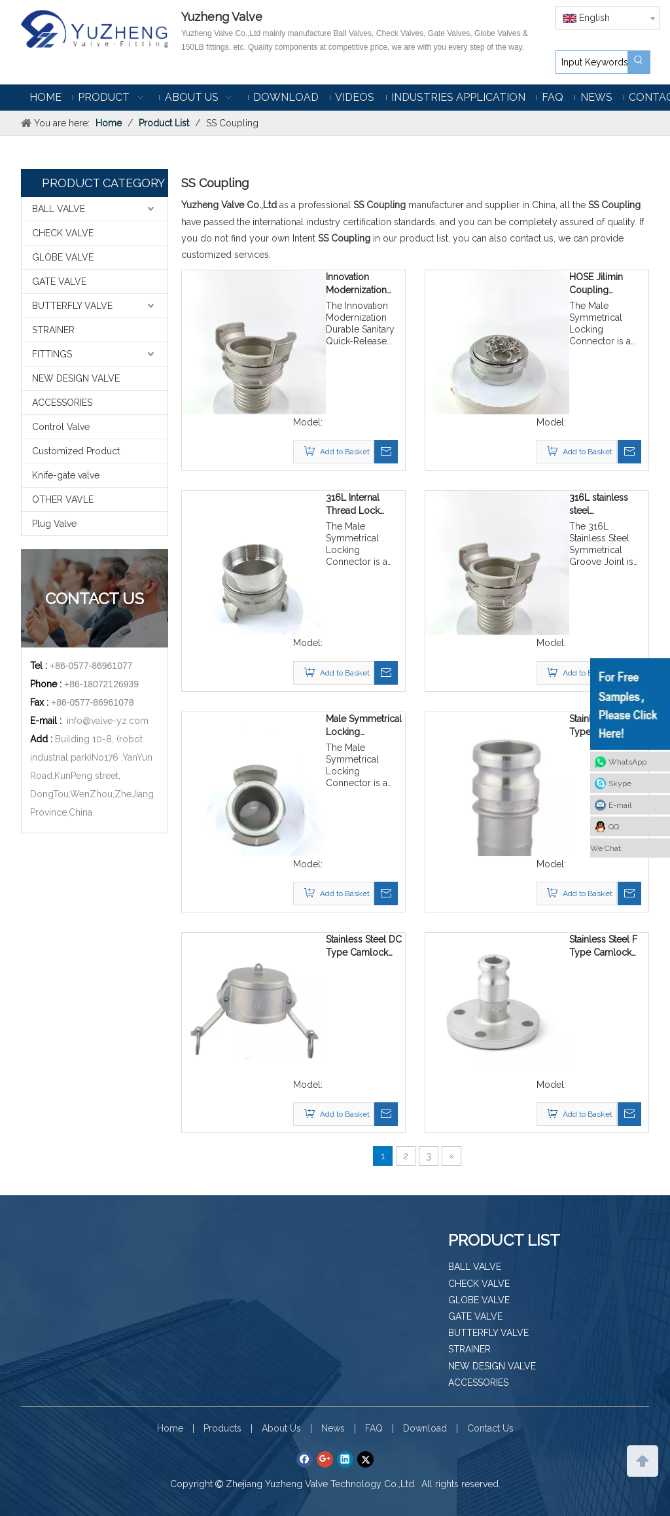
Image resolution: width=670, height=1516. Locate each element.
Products (222, 1428)
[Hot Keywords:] (638, 62)
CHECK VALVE (63, 233)
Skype (619, 783)
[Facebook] (304, 1459)
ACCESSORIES (62, 402)
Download (425, 1428)
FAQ (374, 1428)
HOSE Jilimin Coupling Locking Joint (597, 284)
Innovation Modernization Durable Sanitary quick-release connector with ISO (360, 284)
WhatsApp (627, 762)
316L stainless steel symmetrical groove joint (598, 504)
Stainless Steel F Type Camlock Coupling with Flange (603, 946)
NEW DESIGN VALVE (76, 378)
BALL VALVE (58, 209)
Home (170, 1428)
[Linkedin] (345, 1459)
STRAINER (53, 330)
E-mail (619, 805)
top (642, 1459)
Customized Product (76, 451)
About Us (281, 1428)
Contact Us (490, 1428)
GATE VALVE (59, 281)
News (333, 1428)
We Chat (605, 848)
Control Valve (61, 427)
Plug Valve (54, 523)
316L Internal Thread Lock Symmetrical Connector (352, 504)
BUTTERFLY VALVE (72, 305)
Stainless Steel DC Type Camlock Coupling (364, 946)
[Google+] (325, 1459)
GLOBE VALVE (63, 257)
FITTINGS (52, 354)
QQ (613, 826)
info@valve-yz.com (108, 720)
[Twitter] (365, 1459)
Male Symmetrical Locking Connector (364, 725)
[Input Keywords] (591, 62)
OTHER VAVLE (63, 499)
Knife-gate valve (65, 475)
